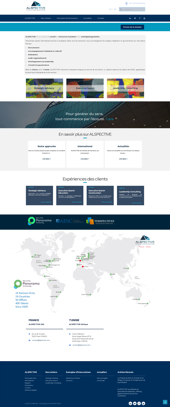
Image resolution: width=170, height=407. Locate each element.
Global (143, 3)
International (29, 380)
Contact (100, 18)
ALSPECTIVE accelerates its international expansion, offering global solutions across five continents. (130, 392)
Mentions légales (31, 390)
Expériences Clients (73, 378)
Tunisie (137, 3)
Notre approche (30, 378)
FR (110, 9)
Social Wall (101, 380)
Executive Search (51, 380)
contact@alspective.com (41, 340)
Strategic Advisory (51, 378)
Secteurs (69, 380)
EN (114, 9)
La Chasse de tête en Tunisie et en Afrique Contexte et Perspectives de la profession (131, 380)
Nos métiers (46, 18)
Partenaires (29, 385)
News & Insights (102, 378)
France (131, 3)
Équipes (27, 383)
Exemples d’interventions (67, 18)
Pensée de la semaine (132, 27)
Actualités (87, 18)
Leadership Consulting (53, 383)
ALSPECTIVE (30, 18)
